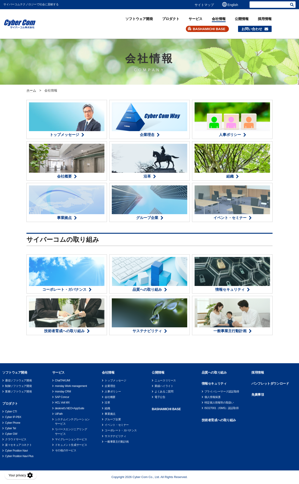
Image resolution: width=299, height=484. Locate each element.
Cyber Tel (10, 428)
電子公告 (160, 397)
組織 (107, 408)
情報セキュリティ (214, 383)
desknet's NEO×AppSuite (69, 408)
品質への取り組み (214, 372)
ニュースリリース (165, 380)
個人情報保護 (212, 397)
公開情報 (242, 19)
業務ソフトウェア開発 (18, 391)
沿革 (107, 402)
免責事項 (257, 394)
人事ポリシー (113, 391)
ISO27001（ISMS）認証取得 (221, 408)
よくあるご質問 (164, 391)
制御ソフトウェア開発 (18, 386)
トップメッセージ (115, 380)
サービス (195, 19)
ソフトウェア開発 (139, 19)
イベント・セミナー (117, 424)
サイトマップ (204, 5)
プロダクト (170, 19)
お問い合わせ (252, 29)
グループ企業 (113, 419)
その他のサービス (65, 450)
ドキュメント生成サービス (71, 445)
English (232, 5)
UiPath (59, 413)
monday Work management (71, 386)
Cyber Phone (12, 422)
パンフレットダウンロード (270, 383)
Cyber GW (11, 433)
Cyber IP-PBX (13, 417)
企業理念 (110, 386)
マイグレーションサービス (71, 439)
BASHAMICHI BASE (209, 29)
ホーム (31, 90)
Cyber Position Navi (16, 450)
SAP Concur (62, 397)
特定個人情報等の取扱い (219, 402)
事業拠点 (110, 413)
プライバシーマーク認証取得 (221, 391)
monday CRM (63, 391)
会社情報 (219, 19)
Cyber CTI (11, 411)
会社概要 (110, 397)
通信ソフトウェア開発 (18, 380)
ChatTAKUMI (62, 380)
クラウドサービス (15, 439)
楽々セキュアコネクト (18, 445)
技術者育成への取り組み (219, 420)
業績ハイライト (164, 386)
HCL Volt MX (62, 402)
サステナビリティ (115, 436)
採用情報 (265, 19)
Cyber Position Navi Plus (19, 456)
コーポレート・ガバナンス (121, 430)
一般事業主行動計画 (117, 441)
